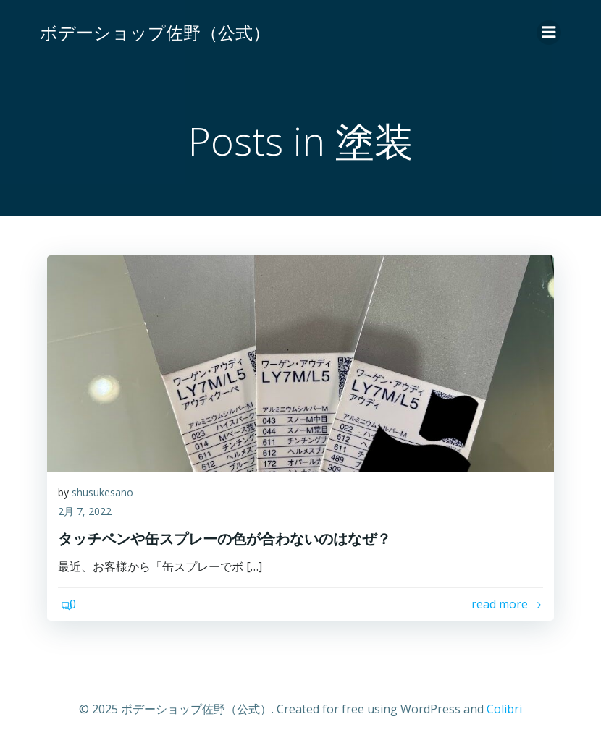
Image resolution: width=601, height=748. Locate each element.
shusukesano (102, 492)
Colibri (504, 709)
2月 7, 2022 (85, 511)
